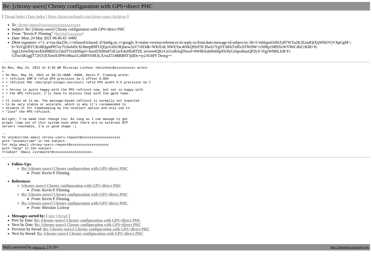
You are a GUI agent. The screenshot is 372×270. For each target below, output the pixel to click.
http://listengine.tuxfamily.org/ (349, 265)
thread (62, 233)
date (51, 233)
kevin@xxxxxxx (69, 34)
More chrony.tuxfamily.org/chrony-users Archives (87, 16)
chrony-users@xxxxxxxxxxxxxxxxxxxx (49, 25)
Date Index (36, 16)
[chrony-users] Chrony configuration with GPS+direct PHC (71, 203)
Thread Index (14, 16)
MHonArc (39, 265)
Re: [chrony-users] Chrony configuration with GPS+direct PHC (75, 186)
